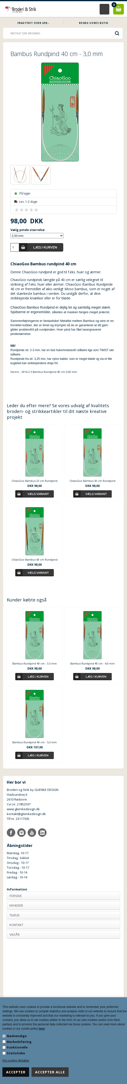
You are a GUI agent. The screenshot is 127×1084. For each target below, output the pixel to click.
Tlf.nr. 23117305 (18, 819)
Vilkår (14, 934)
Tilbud (14, 915)
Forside (15, 896)
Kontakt (16, 925)
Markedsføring (19, 1042)
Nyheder (16, 905)
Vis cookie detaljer (15, 1060)
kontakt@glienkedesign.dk (26, 814)
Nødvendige (17, 1036)
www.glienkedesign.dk (23, 809)
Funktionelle (17, 1047)
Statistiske (16, 1053)
